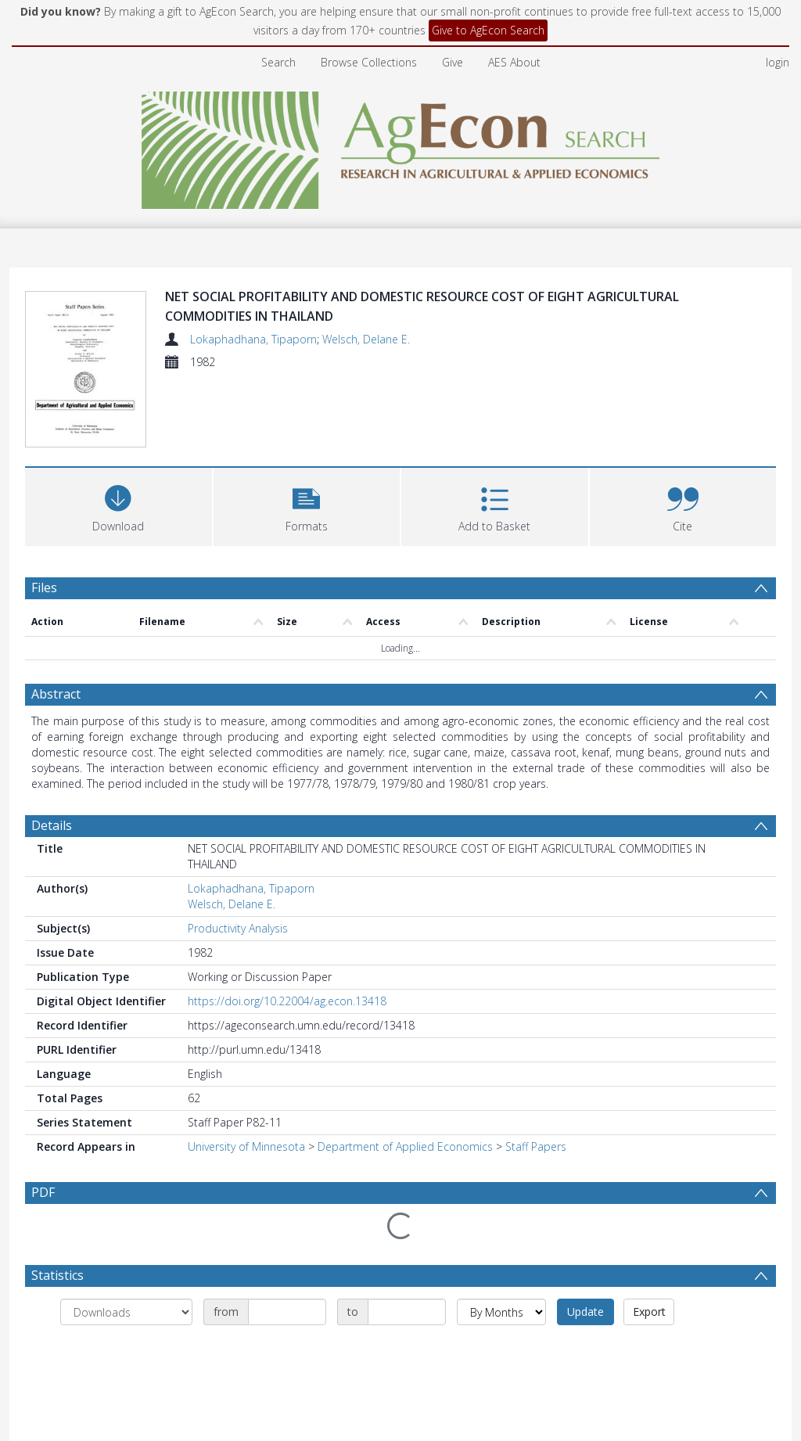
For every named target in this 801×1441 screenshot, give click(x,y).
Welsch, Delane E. (366, 339)
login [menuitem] (777, 62)
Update (585, 1311)
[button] (307, 505)
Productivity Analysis (238, 928)
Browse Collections (369, 62)
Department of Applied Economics (405, 1146)
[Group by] (126, 1312)
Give (452, 62)
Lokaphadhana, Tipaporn (253, 339)
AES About (514, 62)
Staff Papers (535, 1146)
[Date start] (287, 1312)
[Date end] (407, 1312)
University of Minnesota (246, 1146)
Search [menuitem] (278, 62)
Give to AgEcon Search (488, 30)
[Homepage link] (401, 146)
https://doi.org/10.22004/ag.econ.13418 (287, 1001)
